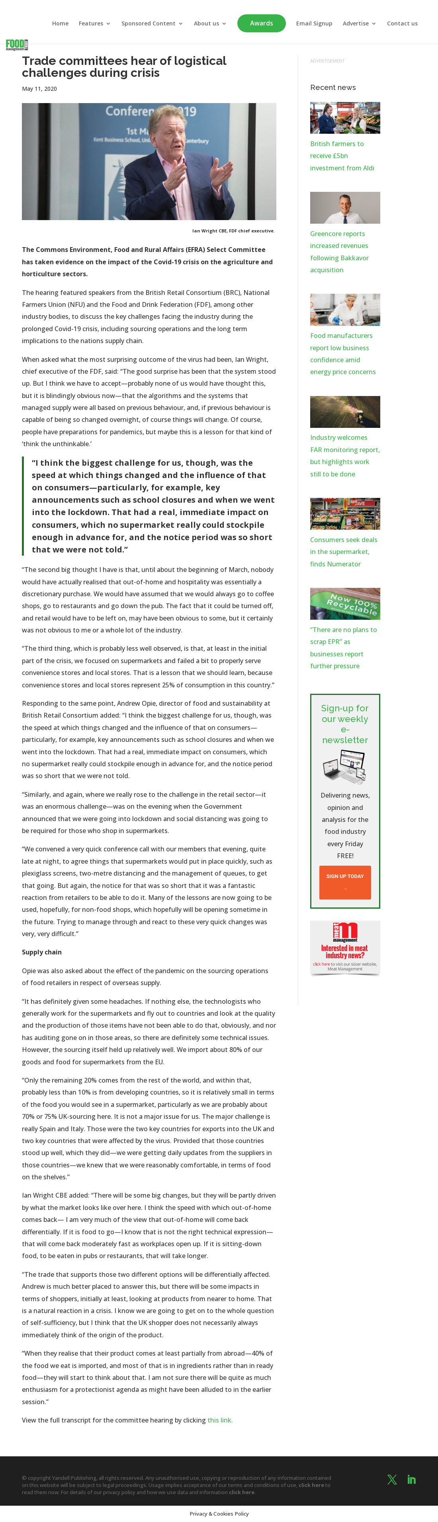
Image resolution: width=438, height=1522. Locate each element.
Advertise (356, 24)
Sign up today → (345, 882)
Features (91, 24)
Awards (261, 23)
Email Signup (314, 24)
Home (60, 24)
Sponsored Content (148, 24)
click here (311, 1485)
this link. (220, 1420)
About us (206, 24)
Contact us (402, 24)
